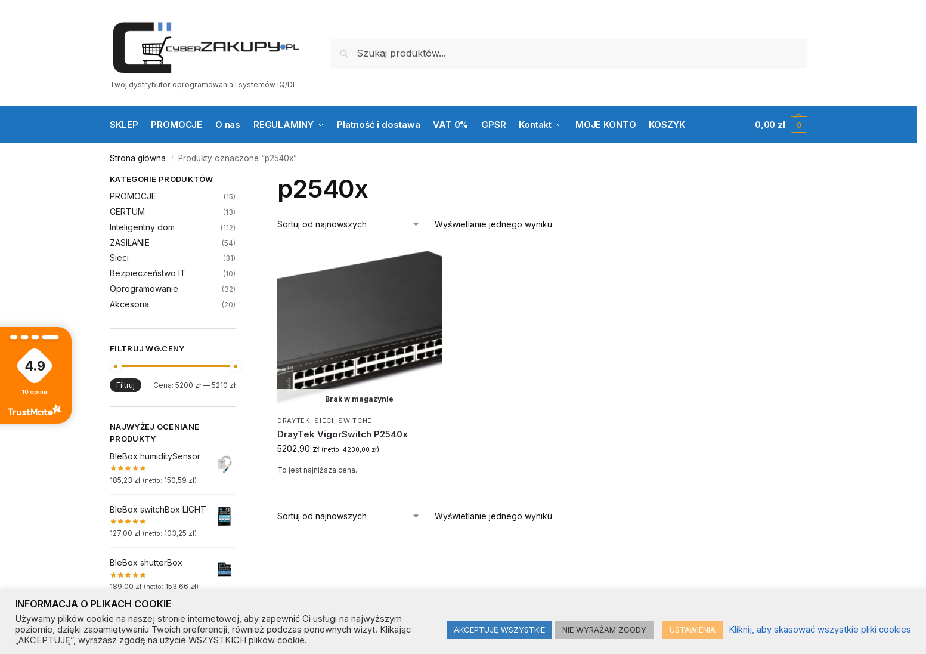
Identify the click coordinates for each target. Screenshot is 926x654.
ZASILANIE (130, 242)
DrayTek (293, 421)
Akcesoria (129, 304)
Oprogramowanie (144, 288)
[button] (781, 125)
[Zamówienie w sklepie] (348, 224)
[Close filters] (239, 180)
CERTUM (127, 211)
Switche (355, 421)
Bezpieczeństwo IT (148, 273)
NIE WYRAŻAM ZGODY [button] (604, 629)
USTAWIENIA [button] (693, 629)
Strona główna (138, 158)
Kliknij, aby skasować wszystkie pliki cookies (820, 629)
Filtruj (125, 385)
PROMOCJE (133, 196)
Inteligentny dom (142, 227)
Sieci (324, 421)
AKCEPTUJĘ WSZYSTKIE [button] (499, 629)
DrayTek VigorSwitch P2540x (342, 434)
